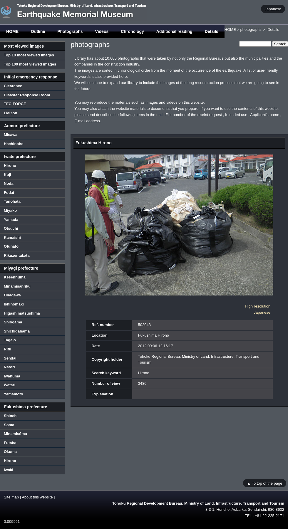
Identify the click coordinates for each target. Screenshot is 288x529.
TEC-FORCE (15, 104)
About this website (37, 497)
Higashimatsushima (22, 313)
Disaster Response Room (27, 95)
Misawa (10, 134)
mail (159, 114)
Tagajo (10, 340)
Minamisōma (15, 433)
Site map (11, 497)
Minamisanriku (17, 286)
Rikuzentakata (16, 255)
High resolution (257, 306)
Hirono (10, 165)
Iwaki (8, 470)
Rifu (7, 349)
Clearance (13, 86)
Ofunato (11, 246)
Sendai (10, 358)
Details (211, 31)
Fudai (9, 192)
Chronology (132, 31)
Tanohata (12, 201)
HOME (12, 31)
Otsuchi (11, 228)
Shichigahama (17, 331)
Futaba (10, 443)
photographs (250, 29)
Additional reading (174, 31)
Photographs (70, 31)
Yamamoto (13, 394)
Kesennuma (15, 277)
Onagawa (12, 295)
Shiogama (13, 322)
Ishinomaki (14, 304)
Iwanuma (12, 376)
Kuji (7, 174)
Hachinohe (13, 144)
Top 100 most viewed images (30, 64)
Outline (38, 31)
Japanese (273, 8)
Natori (9, 367)
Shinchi (11, 416)
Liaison (10, 113)
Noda (9, 183)
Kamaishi (12, 237)
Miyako (10, 210)
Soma (9, 425)
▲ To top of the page (264, 483)
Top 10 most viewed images (29, 55)
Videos (102, 31)
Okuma (10, 451)
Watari (9, 385)
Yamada (11, 219)
